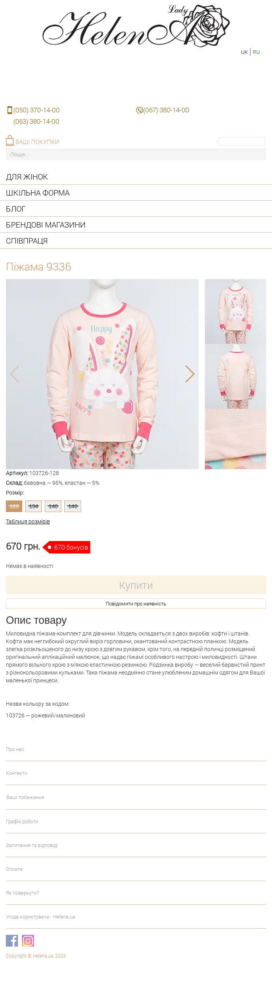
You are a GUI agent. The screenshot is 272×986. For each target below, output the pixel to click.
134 (33, 506)
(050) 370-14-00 (36, 109)
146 (72, 506)
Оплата (14, 868)
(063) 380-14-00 (36, 121)
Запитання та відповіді (32, 845)
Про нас (15, 749)
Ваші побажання (25, 797)
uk (244, 51)
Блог (16, 208)
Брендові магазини (45, 224)
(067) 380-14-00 (166, 109)
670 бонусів (71, 547)
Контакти (16, 772)
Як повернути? (22, 892)
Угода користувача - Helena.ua (40, 916)
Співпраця (27, 240)
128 (13, 506)
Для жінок (27, 176)
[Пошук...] (136, 154)
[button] (95, 465)
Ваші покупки (37, 142)
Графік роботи (22, 821)
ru (256, 51)
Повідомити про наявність (136, 603)
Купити (136, 585)
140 (53, 506)
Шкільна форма (37, 192)
